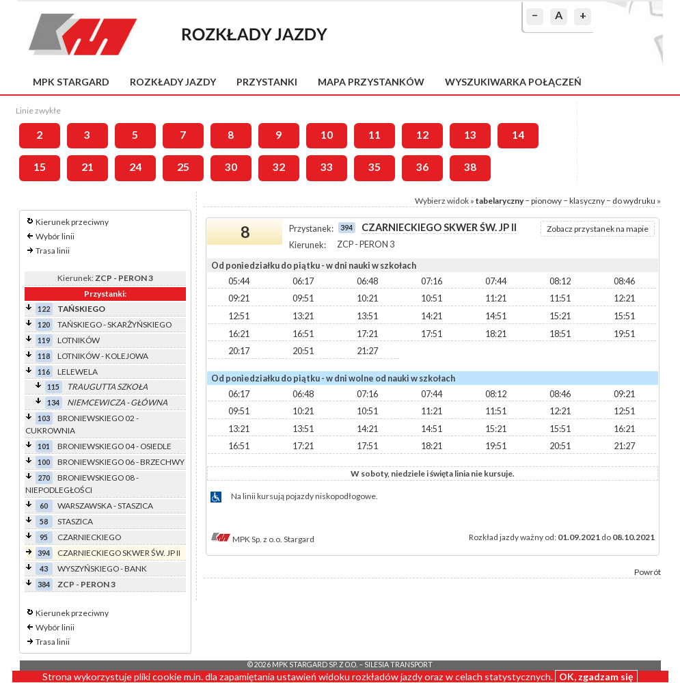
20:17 (238, 350)
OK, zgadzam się (596, 676)
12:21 (624, 298)
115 (53, 386)
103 (44, 418)
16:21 (238, 333)
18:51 (560, 333)
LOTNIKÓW (78, 340)
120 (44, 324)
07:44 (495, 281)
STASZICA (75, 521)
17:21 (367, 333)
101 (44, 446)
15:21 (560, 315)
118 (44, 355)
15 (39, 167)
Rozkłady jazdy (173, 82)
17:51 (431, 333)
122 (44, 308)
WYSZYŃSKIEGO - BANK (102, 568)
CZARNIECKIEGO (89, 537)
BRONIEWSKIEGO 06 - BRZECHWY (121, 462)
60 (44, 505)
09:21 (238, 298)
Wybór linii (55, 236)
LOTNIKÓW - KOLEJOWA (102, 356)
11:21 (495, 298)
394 (44, 552)
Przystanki (266, 82)
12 (422, 135)
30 (231, 167)
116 (44, 371)
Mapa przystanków (371, 82)
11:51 (560, 298)
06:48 (367, 281)
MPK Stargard (71, 82)
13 (470, 135)
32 (279, 167)
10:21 (367, 298)
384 (44, 584)
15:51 (624, 315)
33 (327, 167)
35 (374, 167)
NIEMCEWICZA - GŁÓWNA (117, 402)
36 (422, 167)
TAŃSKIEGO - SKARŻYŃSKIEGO (114, 324)
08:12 (560, 281)
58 (44, 521)
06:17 (303, 281)
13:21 (303, 315)
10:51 (431, 298)
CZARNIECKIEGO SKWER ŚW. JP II (118, 553)
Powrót (647, 572)
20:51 (303, 350)
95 (44, 537)
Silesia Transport (398, 664)
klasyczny (587, 201)
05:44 (238, 281)
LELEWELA (77, 371)
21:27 (367, 350)
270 (44, 477)
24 (135, 167)
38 (470, 167)
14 (518, 135)
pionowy (546, 201)
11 (374, 135)
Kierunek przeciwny (72, 222)
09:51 (303, 298)
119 (44, 340)
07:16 (431, 281)
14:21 (431, 315)
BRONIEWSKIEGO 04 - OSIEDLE (114, 446)
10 (327, 135)
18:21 (495, 333)
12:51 (238, 315)
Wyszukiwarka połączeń (513, 82)
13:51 (367, 315)
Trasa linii (53, 250)
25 (183, 167)
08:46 (624, 281)
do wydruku (633, 201)
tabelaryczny (499, 201)
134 (53, 402)
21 (87, 167)
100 (44, 461)
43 (44, 568)
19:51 (624, 333)
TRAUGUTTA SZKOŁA (107, 386)
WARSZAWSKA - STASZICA (105, 505)
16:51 (303, 333)
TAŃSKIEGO (81, 309)
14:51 (495, 315)
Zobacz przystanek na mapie (598, 229)
